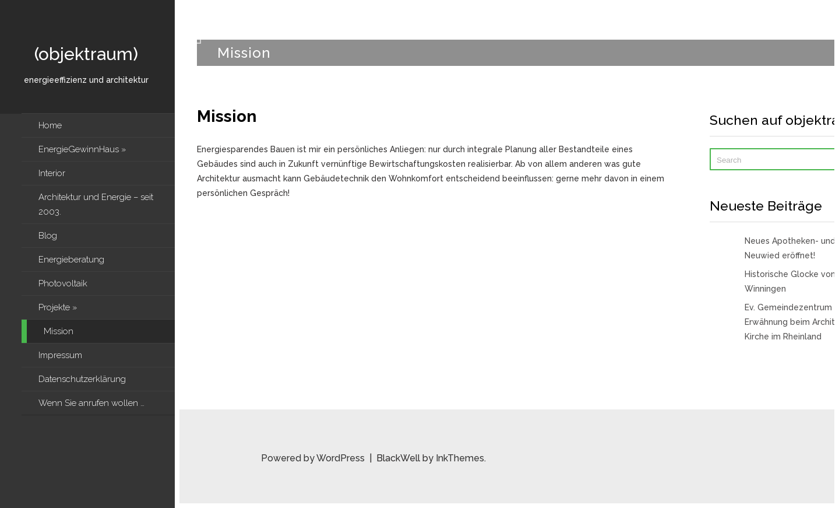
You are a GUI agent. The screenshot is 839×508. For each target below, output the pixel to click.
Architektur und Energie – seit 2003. (95, 204)
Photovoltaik (62, 283)
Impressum (60, 355)
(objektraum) (86, 54)
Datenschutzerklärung (82, 379)
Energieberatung (71, 259)
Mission (58, 331)
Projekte (57, 307)
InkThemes (460, 458)
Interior (51, 173)
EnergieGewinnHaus (82, 149)
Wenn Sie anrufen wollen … (92, 403)
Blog (47, 235)
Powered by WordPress (314, 458)
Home (50, 125)
